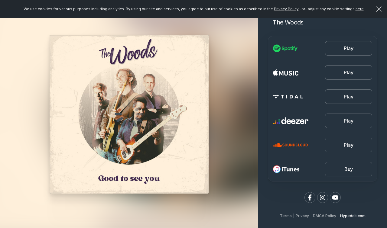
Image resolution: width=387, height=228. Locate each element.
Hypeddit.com (353, 216)
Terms (286, 216)
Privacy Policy (286, 9)
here (360, 9)
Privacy (302, 216)
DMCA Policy (324, 216)
